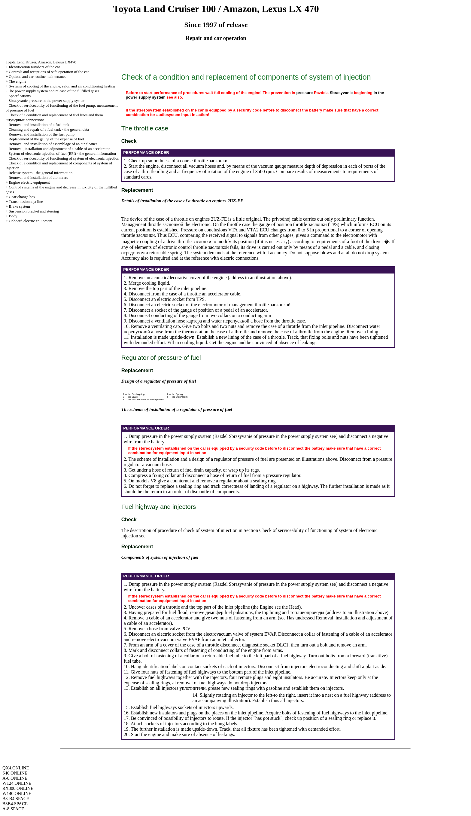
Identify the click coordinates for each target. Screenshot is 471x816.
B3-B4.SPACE (15, 798)
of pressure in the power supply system (279, 436)
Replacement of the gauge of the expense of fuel (46, 139)
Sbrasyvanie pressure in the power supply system (47, 100)
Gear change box (22, 196)
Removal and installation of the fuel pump (42, 134)
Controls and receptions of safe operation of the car (49, 71)
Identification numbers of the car (34, 67)
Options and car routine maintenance (37, 76)
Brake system (19, 206)
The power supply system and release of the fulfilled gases (53, 91)
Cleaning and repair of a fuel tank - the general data (49, 129)
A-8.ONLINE (14, 778)
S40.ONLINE (14, 773)
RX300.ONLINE (17, 788)
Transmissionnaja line (26, 201)
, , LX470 (41, 62)
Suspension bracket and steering (34, 211)
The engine (17, 81)
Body (13, 216)
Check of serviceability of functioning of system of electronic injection (64, 158)
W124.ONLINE (16, 783)
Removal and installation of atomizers (38, 177)
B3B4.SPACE (15, 803)
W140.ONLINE (16, 793)
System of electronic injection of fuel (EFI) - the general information (62, 153)
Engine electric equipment (29, 182)
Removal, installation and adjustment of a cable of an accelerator (59, 148)
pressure (304, 92)
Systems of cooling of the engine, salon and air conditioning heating (62, 86)
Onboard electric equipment (30, 221)
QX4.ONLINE (15, 768)
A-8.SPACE (13, 808)
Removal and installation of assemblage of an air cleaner (53, 144)
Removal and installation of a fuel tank (39, 124)
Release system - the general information (41, 172)
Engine (266, 607)
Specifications (20, 95)
